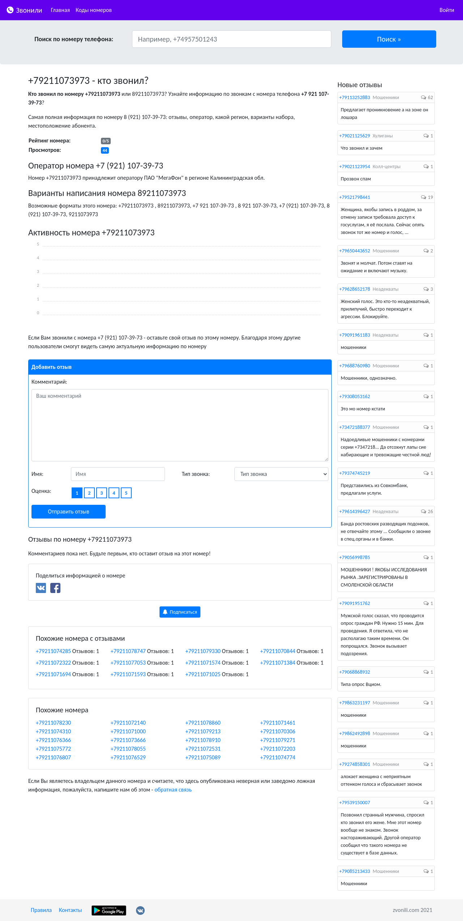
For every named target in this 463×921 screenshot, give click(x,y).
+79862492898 (354, 733)
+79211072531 (203, 748)
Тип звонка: (196, 473)
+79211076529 (128, 757)
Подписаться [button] (180, 612)
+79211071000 (128, 731)
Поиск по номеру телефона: (73, 39)
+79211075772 (53, 748)
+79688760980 (354, 366)
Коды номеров (94, 10)
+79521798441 (354, 197)
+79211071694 (53, 674)
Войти (446, 10)
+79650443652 (354, 251)
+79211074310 (53, 731)
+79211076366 (53, 740)
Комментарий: (49, 381)
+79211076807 (53, 757)
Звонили (24, 9)
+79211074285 (53, 651)
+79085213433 (354, 871)
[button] (389, 39)
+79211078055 (128, 748)
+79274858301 (354, 764)
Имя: (37, 473)
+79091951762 (354, 603)
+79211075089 (203, 757)
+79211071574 (203, 662)
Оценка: (41, 490)
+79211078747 (128, 651)
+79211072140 (128, 722)
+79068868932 (354, 672)
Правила (41, 910)
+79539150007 (354, 803)
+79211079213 (203, 731)
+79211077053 (128, 662)
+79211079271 (277, 740)
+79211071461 (277, 722)
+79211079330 (203, 651)
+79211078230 (53, 722)
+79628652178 (354, 289)
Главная (60, 10)
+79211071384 (277, 662)
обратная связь (173, 789)
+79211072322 (53, 662)
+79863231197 (354, 703)
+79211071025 (203, 674)
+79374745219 (354, 473)
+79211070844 (277, 651)
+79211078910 (203, 740)
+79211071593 (128, 674)
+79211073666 (128, 740)
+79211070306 (277, 731)
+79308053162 (354, 396)
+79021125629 (354, 136)
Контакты (70, 910)
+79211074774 (277, 757)
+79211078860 (203, 722)
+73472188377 (354, 427)
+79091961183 (354, 335)
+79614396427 (354, 511)
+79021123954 (354, 166)
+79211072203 (277, 748)
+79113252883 (354, 97)
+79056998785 (354, 557)
